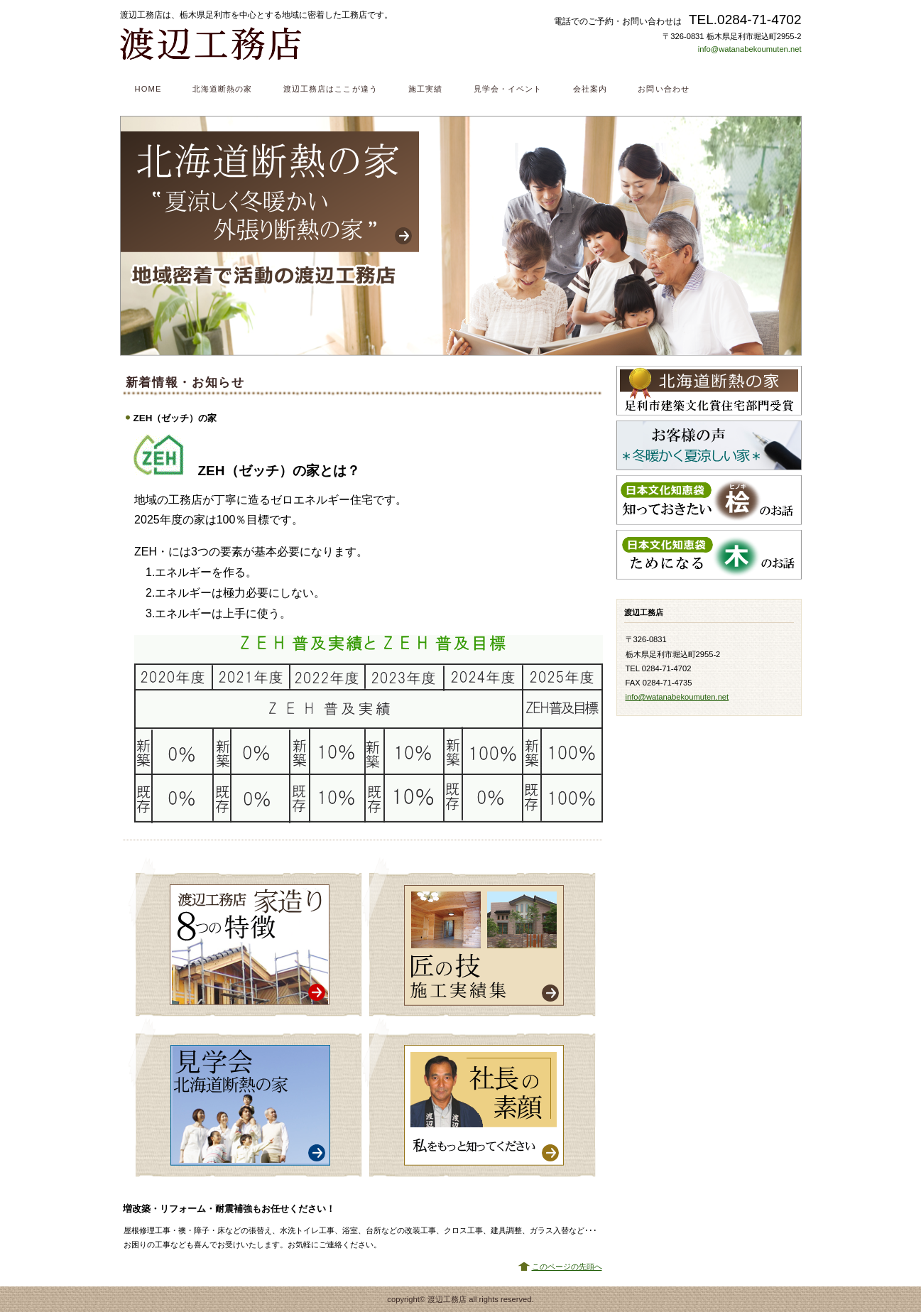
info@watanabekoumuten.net (750, 49)
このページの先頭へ (567, 1266)
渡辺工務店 (297, 43)
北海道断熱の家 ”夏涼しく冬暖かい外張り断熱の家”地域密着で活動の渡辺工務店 (461, 236)
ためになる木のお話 (709, 555)
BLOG (709, 589)
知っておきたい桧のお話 (709, 500)
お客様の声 (709, 445)
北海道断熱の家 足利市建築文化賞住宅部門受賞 (709, 391)
